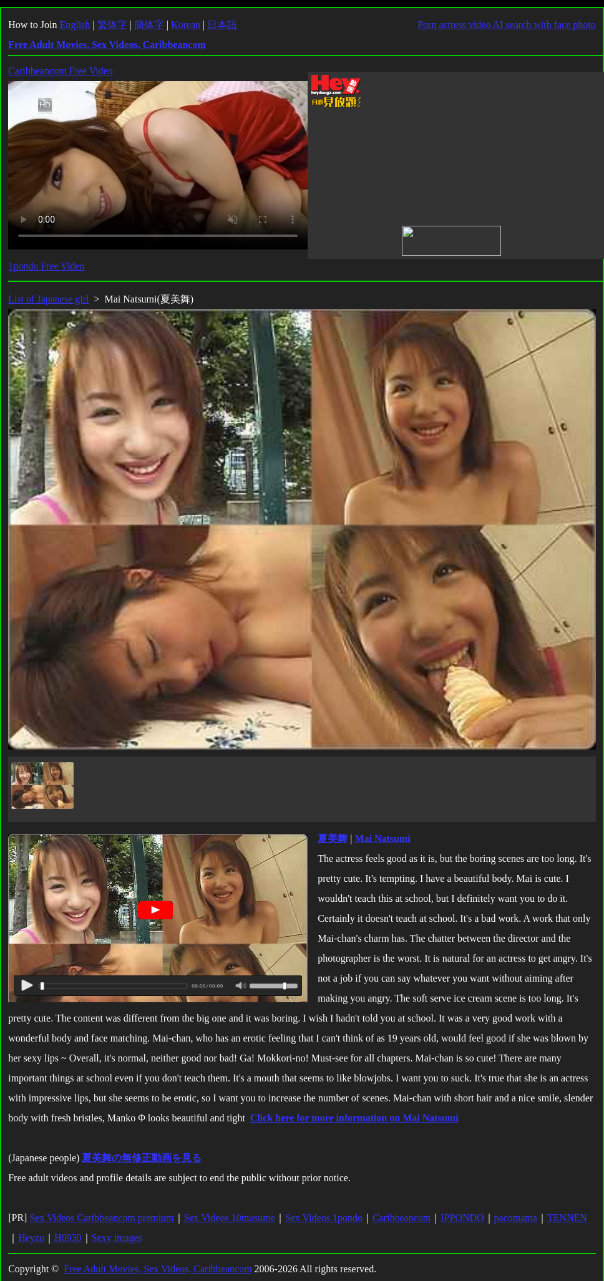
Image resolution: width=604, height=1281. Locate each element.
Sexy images (117, 1237)
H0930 (68, 1237)
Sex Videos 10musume (229, 1217)
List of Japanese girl (48, 299)
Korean (185, 24)
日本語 (222, 24)
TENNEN (567, 1217)
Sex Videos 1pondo (324, 1217)
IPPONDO (462, 1217)
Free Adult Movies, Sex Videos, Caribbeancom (157, 1269)
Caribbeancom (402, 1217)
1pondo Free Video (46, 266)
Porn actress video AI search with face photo (506, 24)
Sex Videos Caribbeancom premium (101, 1217)
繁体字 (112, 24)
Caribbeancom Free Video (60, 70)
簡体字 (149, 24)
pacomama (515, 1217)
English (74, 24)
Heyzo (31, 1237)
